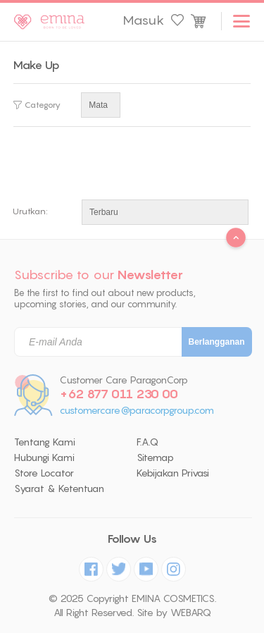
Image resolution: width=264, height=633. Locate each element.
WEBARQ (190, 612)
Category (37, 105)
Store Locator (44, 473)
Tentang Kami (44, 442)
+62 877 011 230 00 (119, 394)
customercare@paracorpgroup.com (137, 411)
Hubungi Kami (44, 457)
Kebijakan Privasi (173, 473)
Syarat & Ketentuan (59, 488)
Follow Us (132, 539)
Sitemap (155, 457)
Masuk (143, 20)
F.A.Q (147, 442)
